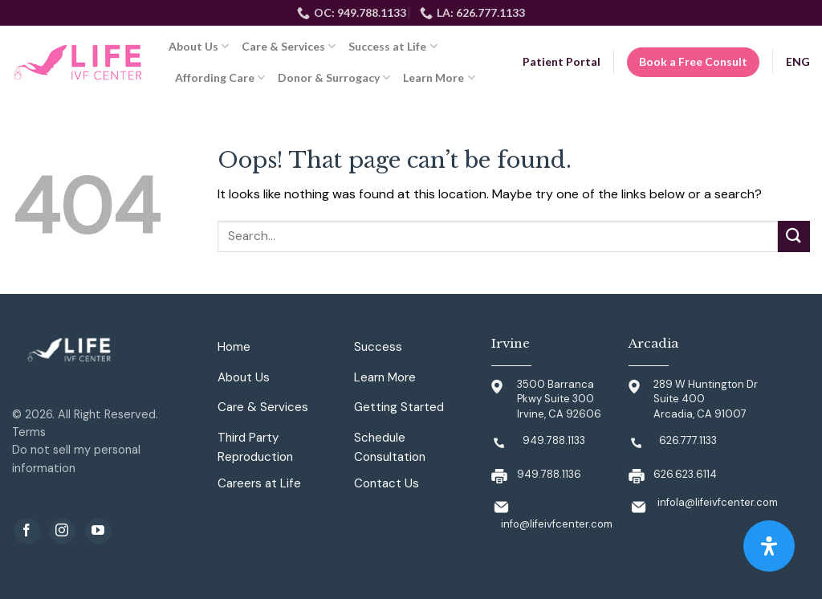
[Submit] (794, 236)
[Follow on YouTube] (98, 531)
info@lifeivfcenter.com (556, 524)
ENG (798, 61)
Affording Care (220, 77)
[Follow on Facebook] (27, 531)
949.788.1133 (554, 440)
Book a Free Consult (693, 61)
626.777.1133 (688, 440)
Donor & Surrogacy (334, 77)
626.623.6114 (685, 474)
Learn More (438, 77)
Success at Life (392, 46)
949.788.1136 (549, 474)
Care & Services (289, 46)
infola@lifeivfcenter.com (717, 502)
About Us (199, 46)
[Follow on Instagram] (62, 531)
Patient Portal (561, 61)
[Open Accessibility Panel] (769, 546)
